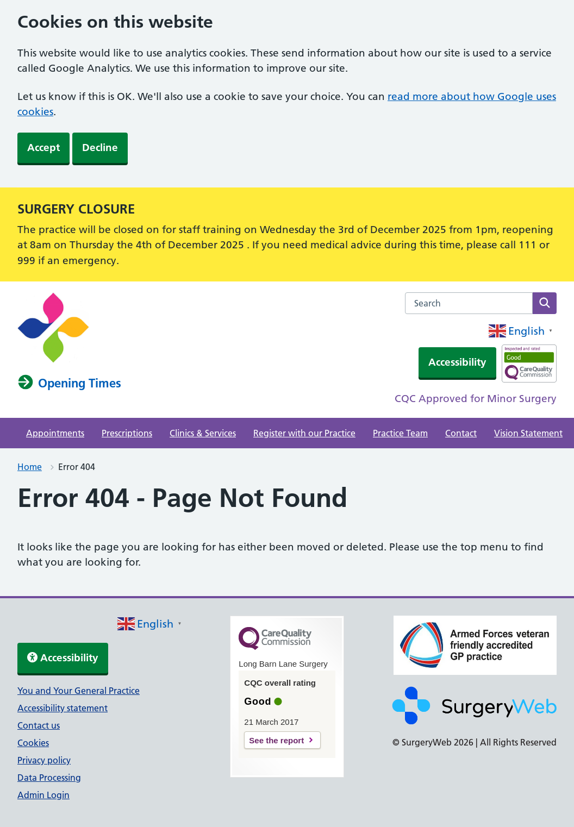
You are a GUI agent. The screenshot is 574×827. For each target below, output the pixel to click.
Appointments (55, 433)
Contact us (38, 725)
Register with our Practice (304, 433)
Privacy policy (44, 760)
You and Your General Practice (78, 690)
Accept (43, 147)
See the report (276, 740)
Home (29, 466)
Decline (100, 147)
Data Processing (49, 777)
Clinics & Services (203, 433)
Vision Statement (528, 433)
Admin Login (43, 795)
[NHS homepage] (53, 359)
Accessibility (457, 362)
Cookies (33, 742)
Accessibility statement (62, 708)
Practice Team (400, 433)
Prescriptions (127, 433)
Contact (461, 433)
